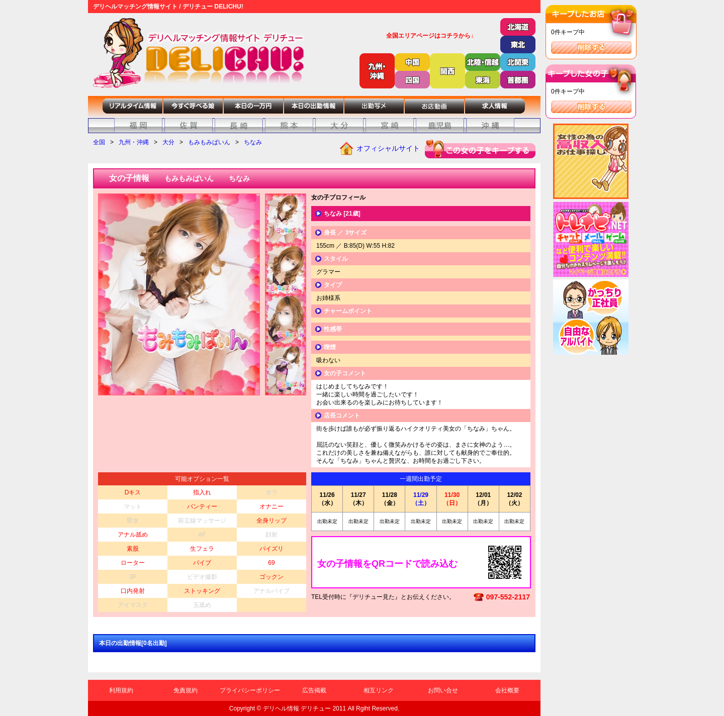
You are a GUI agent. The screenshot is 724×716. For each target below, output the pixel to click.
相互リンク (379, 690)
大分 (168, 142)
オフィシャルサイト (388, 148)
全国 (99, 142)
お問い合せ (443, 690)
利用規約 (121, 690)
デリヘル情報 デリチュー (297, 708)
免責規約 (185, 690)
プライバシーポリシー (250, 690)
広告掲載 (314, 690)
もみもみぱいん (209, 142)
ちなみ (253, 142)
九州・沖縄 (134, 142)
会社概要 (507, 690)
